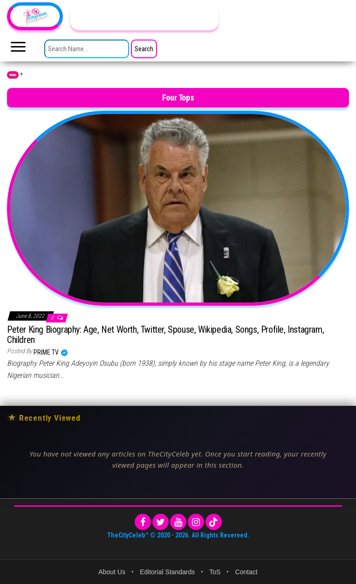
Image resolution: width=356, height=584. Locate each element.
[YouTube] (178, 522)
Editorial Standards (167, 572)
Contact (246, 572)
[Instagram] (196, 522)
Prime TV (47, 352)
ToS (214, 572)
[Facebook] (143, 522)
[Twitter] (160, 522)
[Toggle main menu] (18, 49)
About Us (111, 572)
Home (12, 75)
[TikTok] (213, 522)
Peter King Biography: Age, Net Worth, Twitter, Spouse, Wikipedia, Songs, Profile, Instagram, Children (165, 334)
